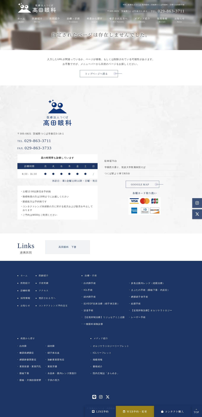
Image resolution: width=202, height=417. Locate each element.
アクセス (43, 290)
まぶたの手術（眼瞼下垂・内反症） (150, 290)
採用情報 (162, 20)
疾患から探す (94, 20)
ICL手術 (88, 290)
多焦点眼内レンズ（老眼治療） (148, 283)
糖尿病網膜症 (27, 353)
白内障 (23, 346)
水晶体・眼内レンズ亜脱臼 (62, 373)
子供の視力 (54, 380)
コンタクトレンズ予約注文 (53, 305)
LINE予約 (100, 411)
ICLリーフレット (102, 353)
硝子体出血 (54, 353)
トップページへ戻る (96, 73)
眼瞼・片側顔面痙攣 (30, 380)
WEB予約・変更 (135, 411)
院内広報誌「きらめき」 (106, 373)
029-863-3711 (34, 140)
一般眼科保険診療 (93, 324)
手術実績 (43, 283)
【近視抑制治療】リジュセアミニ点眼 (104, 317)
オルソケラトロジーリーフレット (111, 346)
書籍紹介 (97, 366)
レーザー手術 (138, 317)
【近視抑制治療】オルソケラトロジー (151, 310)
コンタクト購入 (172, 411)
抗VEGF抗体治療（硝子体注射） (102, 303)
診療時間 (25, 290)
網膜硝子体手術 (139, 296)
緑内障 (51, 346)
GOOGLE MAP (140, 184)
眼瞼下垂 (24, 373)
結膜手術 (136, 303)
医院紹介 (54, 20)
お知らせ (179, 20)
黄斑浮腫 (52, 366)
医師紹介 (37, 20)
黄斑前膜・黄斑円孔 (30, 366)
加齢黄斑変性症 (56, 359)
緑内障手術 (90, 296)
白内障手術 (90, 283)
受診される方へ (118, 20)
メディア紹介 (142, 20)
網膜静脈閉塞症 (28, 359)
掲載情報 (97, 359)
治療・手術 (73, 20)
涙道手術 (88, 310)
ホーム (21, 20)
